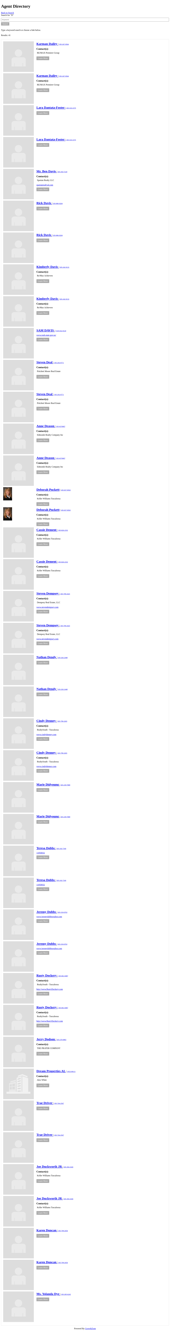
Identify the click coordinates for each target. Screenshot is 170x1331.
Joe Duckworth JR (49, 1166)
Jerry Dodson (46, 1039)
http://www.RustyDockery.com (49, 989)
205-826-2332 (63, 530)
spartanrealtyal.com (44, 185)
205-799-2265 (62, 721)
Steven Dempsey (47, 593)
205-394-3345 (68, 1167)
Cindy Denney (46, 720)
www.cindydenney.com (46, 734)
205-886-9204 (58, 203)
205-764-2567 (59, 1103)
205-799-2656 (63, 1231)
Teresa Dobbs (46, 848)
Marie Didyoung (48, 784)
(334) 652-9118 (61, 331)
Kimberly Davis (47, 266)
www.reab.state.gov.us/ (46, 335)
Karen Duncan (46, 1230)
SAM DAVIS (45, 330)
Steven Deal (44, 362)
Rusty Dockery (47, 975)
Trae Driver (44, 1103)
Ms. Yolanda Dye (48, 1294)
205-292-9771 (59, 363)
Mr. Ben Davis (46, 171)
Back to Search (7, 13)
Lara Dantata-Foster (50, 107)
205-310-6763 (62, 912)
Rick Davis (44, 203)
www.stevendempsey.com (47, 607)
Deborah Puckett (48, 489)
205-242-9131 (64, 267)
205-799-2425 (65, 594)
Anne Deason (45, 426)
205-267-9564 (64, 44)
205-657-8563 (66, 490)
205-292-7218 (62, 172)
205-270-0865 (61, 1040)
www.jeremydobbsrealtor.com (49, 917)
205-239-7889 (65, 785)
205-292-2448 (63, 658)
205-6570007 (60, 426)
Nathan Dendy (46, 657)
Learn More (43, 58)
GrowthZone (90, 1328)
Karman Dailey (47, 43)
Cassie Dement (46, 529)
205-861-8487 (63, 976)
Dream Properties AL (51, 1071)
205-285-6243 (66, 1294)
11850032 (40, 853)
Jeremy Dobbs (46, 912)
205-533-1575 (71, 108)
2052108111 (71, 1071)
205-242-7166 (61, 849)
